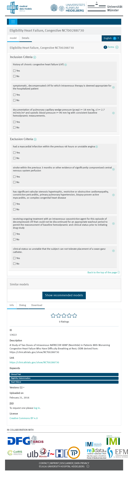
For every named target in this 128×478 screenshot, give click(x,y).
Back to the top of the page (104, 272)
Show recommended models (64, 295)
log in (37, 408)
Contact (43, 463)
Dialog (22, 305)
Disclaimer (66, 463)
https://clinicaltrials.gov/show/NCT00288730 (34, 362)
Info (12, 305)
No (17, 76)
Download (36, 305)
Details (25, 38)
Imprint (54, 463)
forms (111, 47)
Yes (18, 71)
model (13, 38)
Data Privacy (81, 463)
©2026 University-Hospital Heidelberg (62, 466)
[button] (111, 38)
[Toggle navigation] (13, 22)
